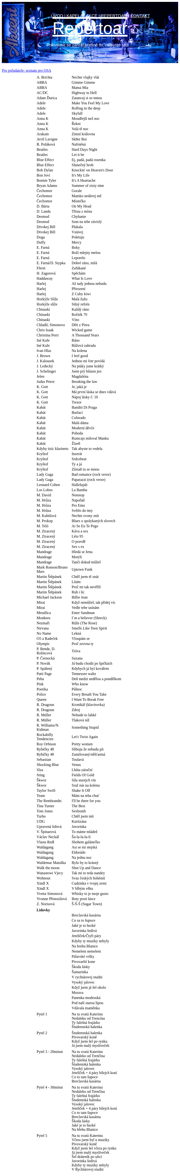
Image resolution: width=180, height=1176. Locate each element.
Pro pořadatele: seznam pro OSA (26, 70)
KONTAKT (140, 16)
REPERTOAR (114, 16)
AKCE (92, 16)
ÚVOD (57, 16)
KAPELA (75, 16)
